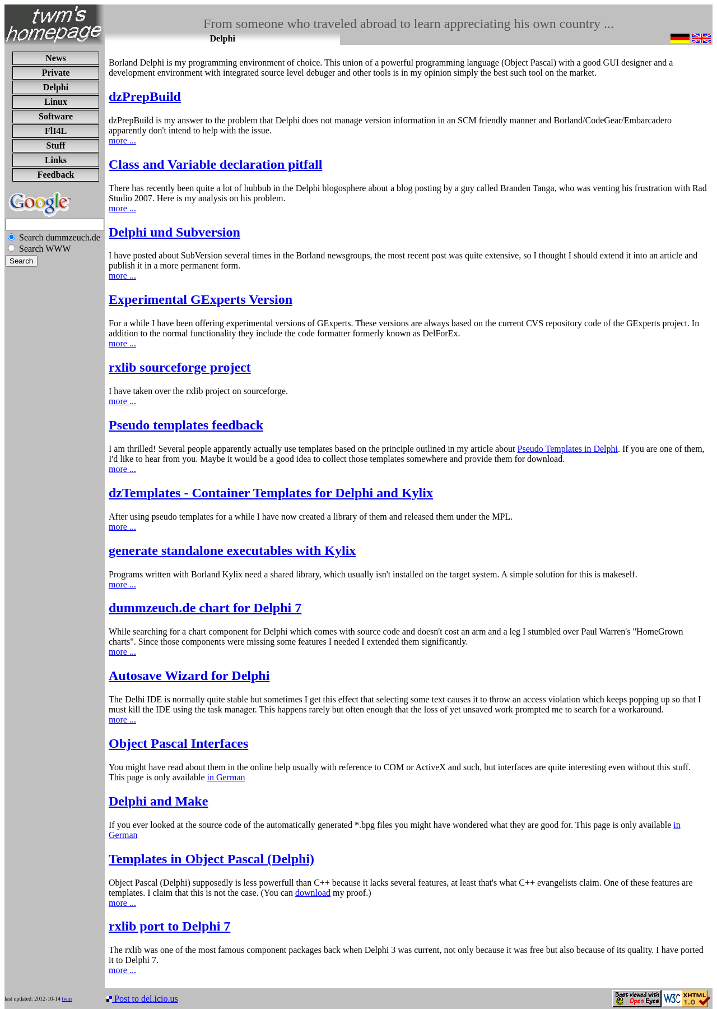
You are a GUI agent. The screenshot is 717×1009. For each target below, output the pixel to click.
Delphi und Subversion (174, 232)
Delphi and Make (158, 801)
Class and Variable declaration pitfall (215, 164)
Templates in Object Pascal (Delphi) (211, 858)
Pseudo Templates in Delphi (568, 448)
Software (56, 116)
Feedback (56, 174)
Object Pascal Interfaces (178, 743)
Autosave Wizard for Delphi (189, 675)
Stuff (56, 145)
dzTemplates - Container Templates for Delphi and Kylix (271, 492)
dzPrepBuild (145, 96)
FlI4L (56, 131)
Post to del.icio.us (142, 998)
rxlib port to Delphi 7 (169, 926)
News (55, 58)
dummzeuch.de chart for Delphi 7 (205, 607)
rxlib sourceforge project (180, 367)
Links (56, 160)
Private (56, 72)
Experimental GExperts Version (200, 299)
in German (226, 777)
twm (67, 999)
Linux (55, 102)
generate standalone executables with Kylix (232, 550)
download (312, 892)
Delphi (55, 87)
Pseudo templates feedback (186, 425)
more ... (122, 140)
